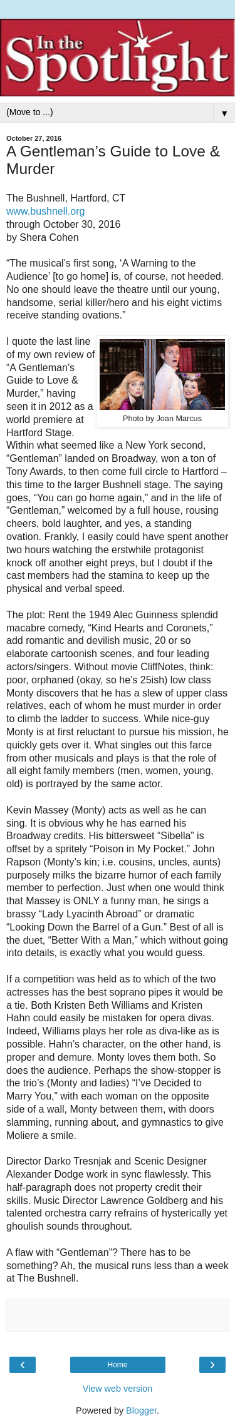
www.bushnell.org (45, 211)
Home (117, 1364)
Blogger (141, 1410)
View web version (118, 1389)
